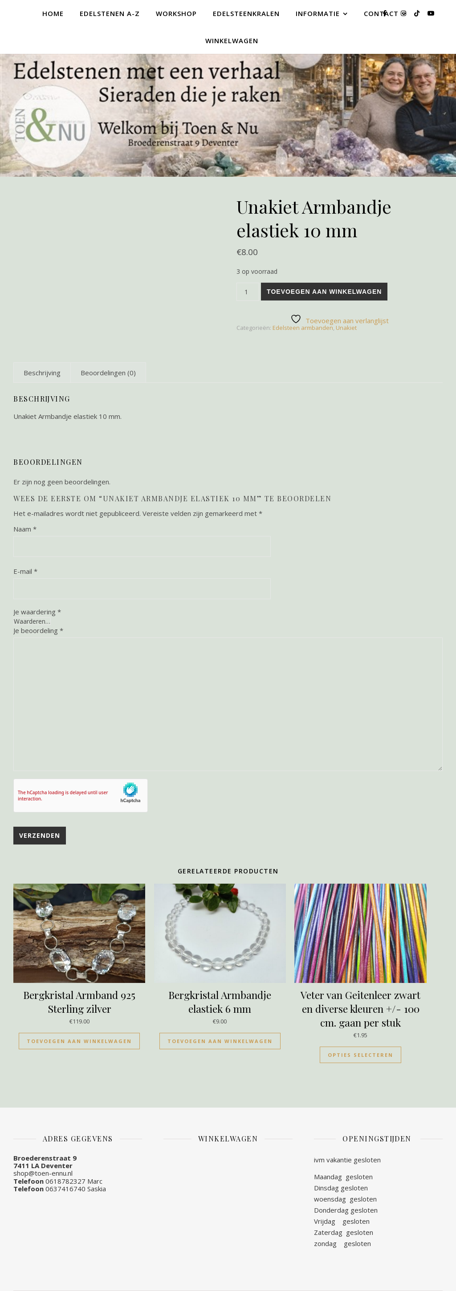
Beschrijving (42, 372)
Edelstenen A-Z (110, 13)
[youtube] (431, 13)
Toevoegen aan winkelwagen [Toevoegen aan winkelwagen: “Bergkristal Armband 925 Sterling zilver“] (79, 1041)
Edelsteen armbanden (303, 328)
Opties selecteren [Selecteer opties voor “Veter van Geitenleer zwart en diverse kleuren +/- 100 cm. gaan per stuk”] (360, 1054)
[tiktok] (417, 13)
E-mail (25, 571)
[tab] (42, 372)
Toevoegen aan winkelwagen (324, 291)
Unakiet (346, 328)
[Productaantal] (247, 292)
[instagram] (404, 13)
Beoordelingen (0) (108, 372)
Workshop (176, 13)
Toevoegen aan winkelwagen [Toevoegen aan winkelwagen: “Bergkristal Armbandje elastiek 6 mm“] (220, 1041)
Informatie (318, 13)
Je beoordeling (38, 630)
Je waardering (37, 612)
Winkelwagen (231, 40)
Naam (25, 528)
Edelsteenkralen (246, 13)
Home (53, 13)
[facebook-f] (385, 13)
